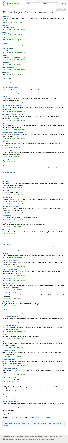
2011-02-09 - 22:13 (10, 305)
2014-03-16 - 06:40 (8, 156)
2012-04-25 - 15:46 (10, 266)
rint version (16, 423)
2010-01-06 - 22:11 (10, 322)
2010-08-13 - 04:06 (10, 29)
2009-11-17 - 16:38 (10, 347)
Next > (11, 414)
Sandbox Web (20, 9)
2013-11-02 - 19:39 (10, 161)
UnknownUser (20, 161)
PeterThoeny (20, 34)
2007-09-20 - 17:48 (8, 398)
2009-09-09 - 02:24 (10, 52)
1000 (39, 417)
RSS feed (12, 417)
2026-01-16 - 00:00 (10, 22)
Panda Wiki (13, 9)
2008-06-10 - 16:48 (8, 390)
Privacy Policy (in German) (48, 439)
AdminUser (19, 22)
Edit (57, 9)
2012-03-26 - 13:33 (10, 275)
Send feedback (32, 439)
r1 (31, 423)
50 (28, 417)
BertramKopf (20, 338)
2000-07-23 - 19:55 (10, 102)
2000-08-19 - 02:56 (10, 64)
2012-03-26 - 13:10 (10, 280)
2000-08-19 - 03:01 (10, 34)
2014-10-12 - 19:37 (8, 129)
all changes (48, 417)
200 (33, 417)
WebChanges (29, 9)
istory (23, 423)
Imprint (38, 439)
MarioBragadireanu (19, 129)
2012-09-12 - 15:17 (10, 250)
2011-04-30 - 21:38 (10, 289)
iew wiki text (43, 423)
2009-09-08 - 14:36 (10, 40)
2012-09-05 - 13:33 (10, 257)
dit (5, 423)
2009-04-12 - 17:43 (10, 69)
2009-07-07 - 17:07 (10, 356)
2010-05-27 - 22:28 (10, 93)
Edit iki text (52, 423)
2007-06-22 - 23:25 (10, 407)
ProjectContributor (21, 29)
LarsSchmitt (19, 356)
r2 (28, 423)
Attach (63, 9)
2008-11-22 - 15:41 (10, 381)
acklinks (36, 423)
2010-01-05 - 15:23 (10, 338)
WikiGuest (17, 156)
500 (36, 417)
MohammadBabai (21, 381)
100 (30, 417)
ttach (10, 423)
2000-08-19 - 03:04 (10, 84)
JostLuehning (18, 390)
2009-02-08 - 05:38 (10, 365)
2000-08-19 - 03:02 (10, 45)
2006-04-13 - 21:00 (10, 120)
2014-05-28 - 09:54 (8, 147)
